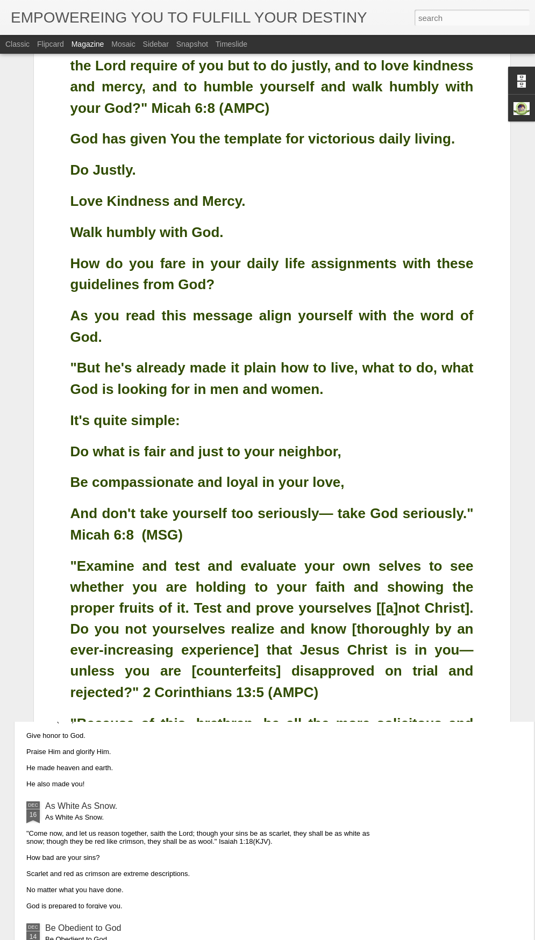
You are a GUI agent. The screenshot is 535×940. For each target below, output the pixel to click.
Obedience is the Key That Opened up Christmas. (140, 561)
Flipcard (50, 44)
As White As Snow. (81, 805)
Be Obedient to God (83, 927)
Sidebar (156, 44)
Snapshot (192, 44)
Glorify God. (68, 683)
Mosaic (123, 44)
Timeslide (231, 44)
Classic (17, 44)
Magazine (88, 44)
